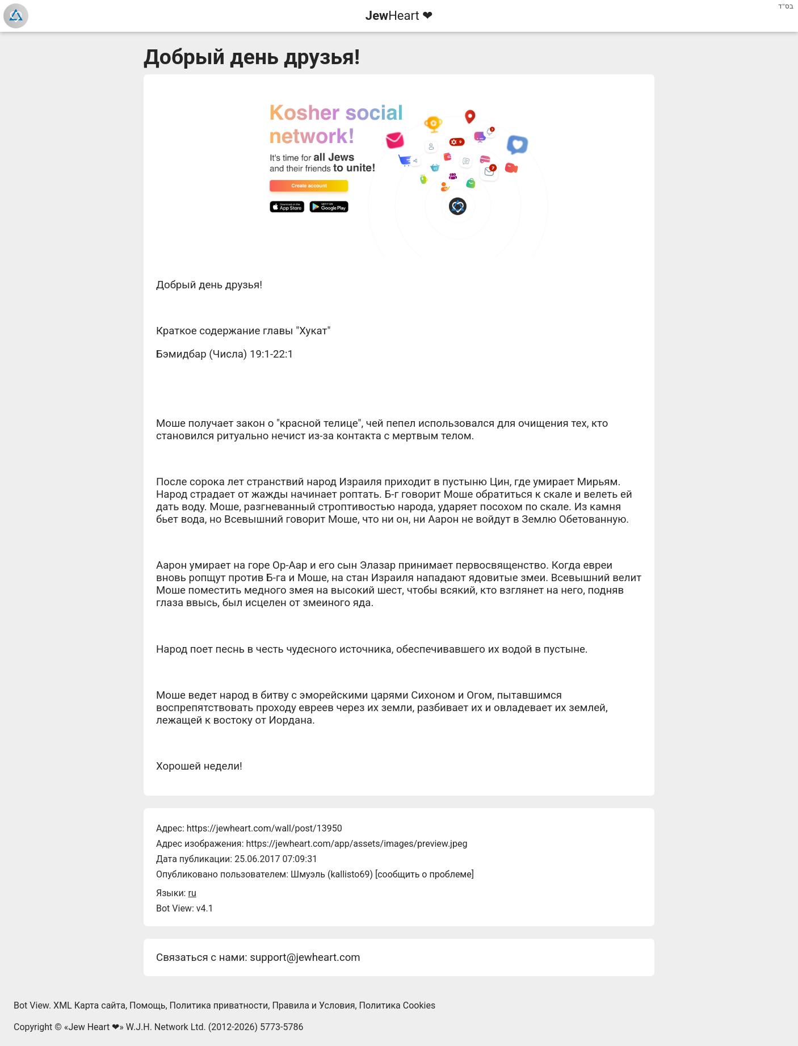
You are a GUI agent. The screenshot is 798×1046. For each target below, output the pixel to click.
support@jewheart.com (305, 957)
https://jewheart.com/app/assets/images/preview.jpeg (356, 843)
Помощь (147, 1005)
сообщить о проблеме (424, 874)
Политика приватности (219, 1005)
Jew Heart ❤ (93, 1027)
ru (192, 893)
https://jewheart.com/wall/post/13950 (264, 828)
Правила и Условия (313, 1005)
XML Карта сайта (89, 1005)
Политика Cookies (397, 1005)
